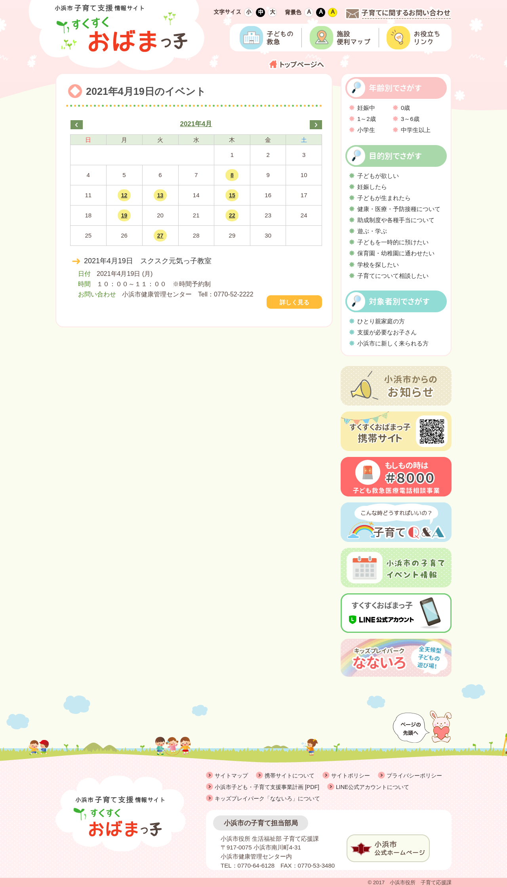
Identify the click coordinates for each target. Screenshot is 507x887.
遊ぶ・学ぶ (372, 231)
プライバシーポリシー (414, 775)
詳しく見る (294, 302)
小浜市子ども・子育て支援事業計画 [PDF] (267, 787)
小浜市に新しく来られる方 (393, 343)
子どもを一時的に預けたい (393, 242)
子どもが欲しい (378, 176)
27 (160, 235)
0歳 (405, 108)
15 (232, 195)
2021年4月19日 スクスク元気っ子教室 (148, 261)
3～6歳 (410, 119)
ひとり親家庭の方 (381, 321)
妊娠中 (366, 108)
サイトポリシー (350, 775)
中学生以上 (416, 130)
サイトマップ (231, 775)
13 (160, 195)
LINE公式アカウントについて (372, 787)
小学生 (366, 130)
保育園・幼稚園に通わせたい (396, 253)
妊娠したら (372, 187)
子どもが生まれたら (384, 198)
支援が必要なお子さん (387, 332)
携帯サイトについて (289, 775)
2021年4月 (196, 124)
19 (124, 215)
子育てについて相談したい (393, 276)
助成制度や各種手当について (396, 220)
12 (124, 195)
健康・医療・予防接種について (398, 209)
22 (232, 215)
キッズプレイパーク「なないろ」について (267, 798)
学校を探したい (378, 265)
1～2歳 (366, 119)
